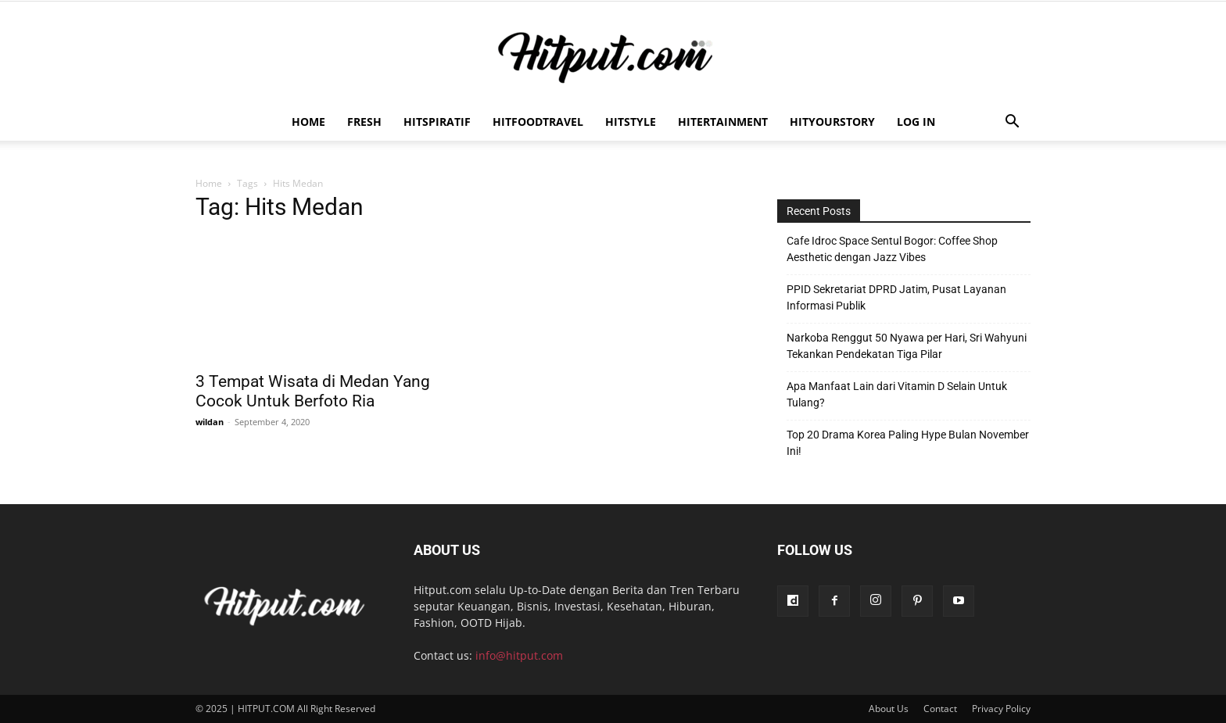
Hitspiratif (437, 121)
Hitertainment (723, 121)
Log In (916, 121)
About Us (889, 708)
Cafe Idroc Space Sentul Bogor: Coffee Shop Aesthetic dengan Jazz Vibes (892, 248)
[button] (1012, 123)
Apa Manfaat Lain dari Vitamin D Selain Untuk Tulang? (897, 394)
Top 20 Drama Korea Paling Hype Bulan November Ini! (908, 442)
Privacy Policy (1001, 708)
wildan (209, 422)
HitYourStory (832, 121)
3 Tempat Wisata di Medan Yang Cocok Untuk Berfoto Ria (312, 391)
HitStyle (630, 121)
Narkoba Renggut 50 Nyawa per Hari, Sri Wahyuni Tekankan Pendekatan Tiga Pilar (907, 345)
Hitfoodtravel (538, 121)
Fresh (364, 121)
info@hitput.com (519, 655)
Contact (940, 708)
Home (308, 121)
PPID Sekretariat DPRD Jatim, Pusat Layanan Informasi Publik (896, 297)
